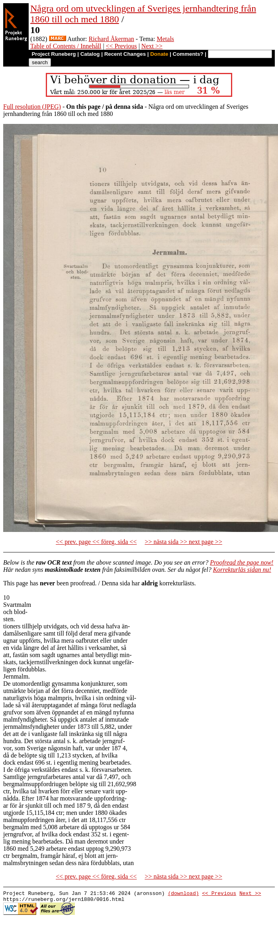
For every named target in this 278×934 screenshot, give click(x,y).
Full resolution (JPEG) (32, 106)
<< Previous (121, 46)
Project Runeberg (53, 54)
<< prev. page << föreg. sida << (96, 541)
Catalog (90, 54)
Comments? (188, 54)
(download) (183, 894)
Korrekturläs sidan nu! (242, 569)
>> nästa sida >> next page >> (183, 541)
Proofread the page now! (241, 562)
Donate (159, 54)
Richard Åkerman (111, 38)
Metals (165, 38)
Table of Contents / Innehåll (65, 46)
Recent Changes (125, 54)
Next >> (151, 46)
